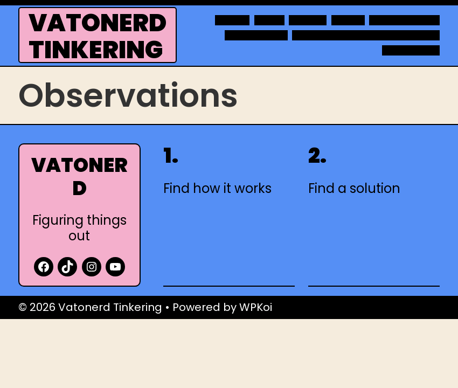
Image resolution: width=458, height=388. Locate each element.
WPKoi (255, 307)
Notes (348, 20)
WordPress (411, 50)
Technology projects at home (366, 35)
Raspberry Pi (256, 35)
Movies (308, 20)
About (232, 20)
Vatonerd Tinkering (97, 36)
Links (269, 20)
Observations (404, 20)
